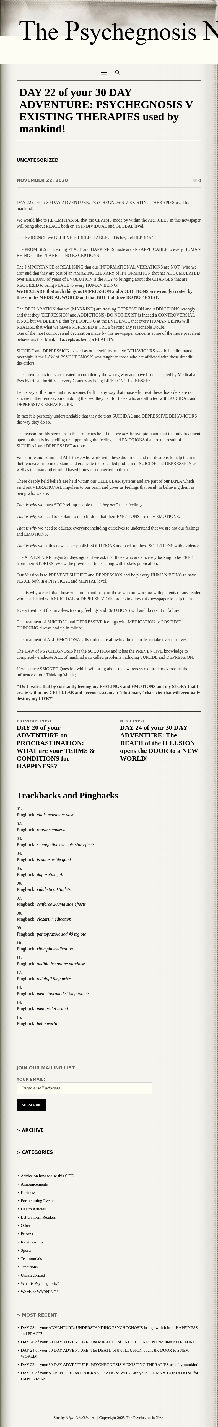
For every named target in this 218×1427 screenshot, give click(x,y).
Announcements (34, 1184)
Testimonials (31, 1258)
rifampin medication (55, 949)
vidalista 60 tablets (54, 889)
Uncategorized (38, 160)
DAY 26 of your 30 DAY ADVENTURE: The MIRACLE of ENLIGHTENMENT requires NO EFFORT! (108, 1342)
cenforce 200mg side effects (61, 904)
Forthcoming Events (37, 1201)
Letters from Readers (38, 1217)
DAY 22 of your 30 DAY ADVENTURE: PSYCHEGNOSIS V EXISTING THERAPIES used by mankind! (110, 1364)
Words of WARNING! (39, 1292)
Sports (26, 1250)
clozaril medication (54, 919)
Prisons (27, 1234)
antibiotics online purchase (61, 963)
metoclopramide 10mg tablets (63, 993)
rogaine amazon (51, 829)
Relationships (32, 1242)
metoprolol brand (52, 1008)
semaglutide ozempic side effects (65, 844)
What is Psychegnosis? (40, 1283)
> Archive (30, 1130)
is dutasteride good (54, 859)
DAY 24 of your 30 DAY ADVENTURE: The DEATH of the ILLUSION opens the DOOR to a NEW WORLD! (159, 743)
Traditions (29, 1267)
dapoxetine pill (50, 874)
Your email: (31, 1079)
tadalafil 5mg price (54, 978)
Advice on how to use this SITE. (48, 1176)
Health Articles (33, 1209)
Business (28, 1192)
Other (25, 1225)
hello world (47, 1023)
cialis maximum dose (55, 814)
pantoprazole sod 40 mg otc (61, 934)
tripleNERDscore (81, 1417)
